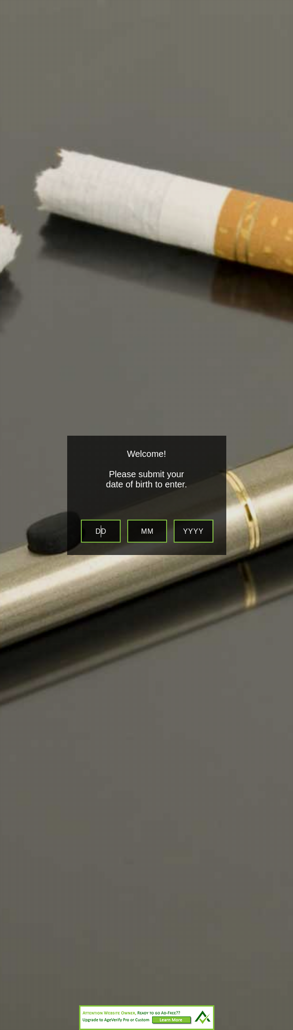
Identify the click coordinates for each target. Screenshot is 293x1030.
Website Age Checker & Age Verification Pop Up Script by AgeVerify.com (282, 1028)
